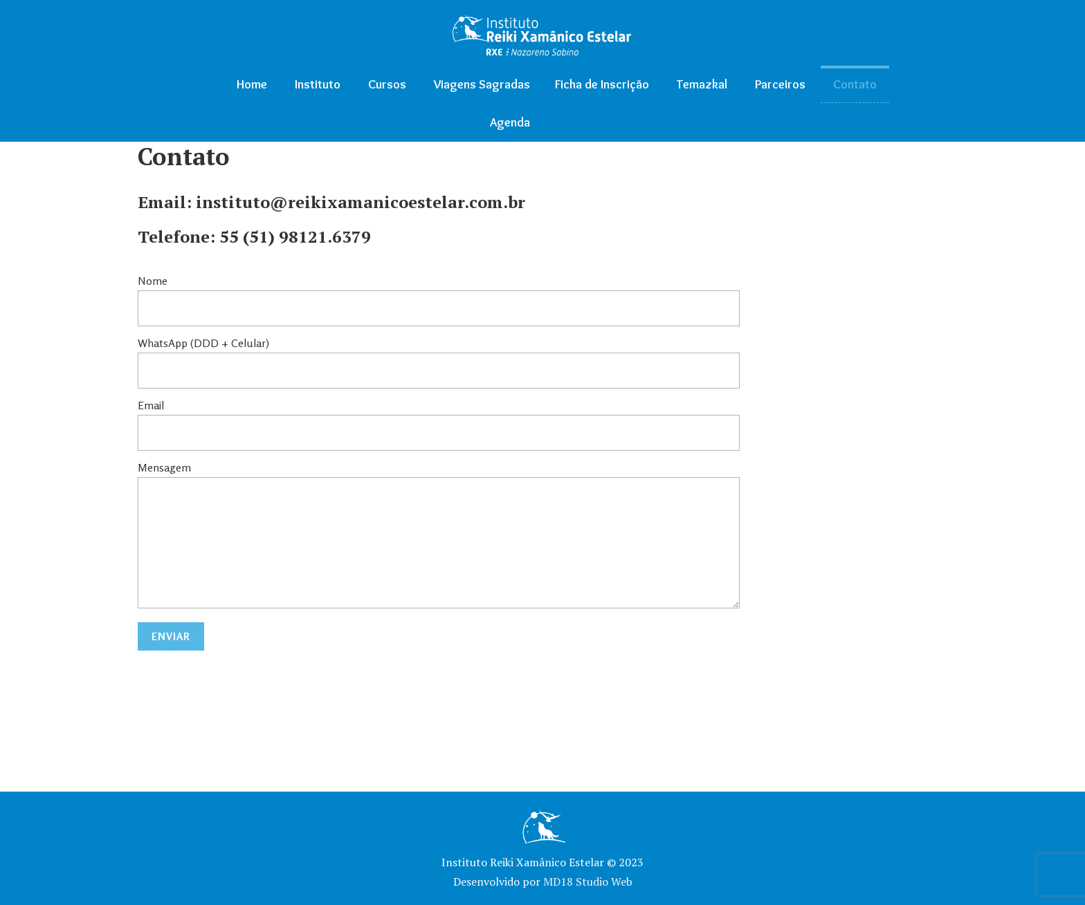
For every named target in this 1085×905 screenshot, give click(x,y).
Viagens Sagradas (482, 84)
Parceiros (780, 84)
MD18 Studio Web (587, 881)
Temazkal (702, 84)
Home (252, 84)
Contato (855, 84)
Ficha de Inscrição (602, 84)
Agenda (510, 122)
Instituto (317, 84)
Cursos (387, 84)
